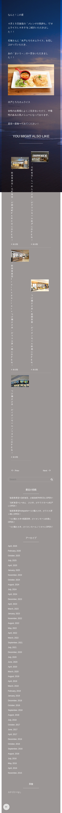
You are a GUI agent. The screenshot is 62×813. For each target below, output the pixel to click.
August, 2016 (13, 754)
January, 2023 (14, 614)
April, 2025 (12, 565)
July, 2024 (12, 589)
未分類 (15, 244)
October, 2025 (14, 556)
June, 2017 (12, 729)
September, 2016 (15, 749)
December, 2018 (15, 700)
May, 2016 (12, 763)
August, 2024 (13, 585)
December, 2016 (15, 739)
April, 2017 (12, 734)
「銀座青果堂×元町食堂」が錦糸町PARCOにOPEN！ (12, 205)
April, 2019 (12, 681)
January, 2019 (14, 696)
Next (47, 470)
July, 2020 (12, 657)
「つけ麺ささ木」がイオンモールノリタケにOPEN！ (12, 420)
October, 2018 (14, 705)
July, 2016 (12, 758)
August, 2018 (13, 715)
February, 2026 (14, 551)
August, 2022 (13, 623)
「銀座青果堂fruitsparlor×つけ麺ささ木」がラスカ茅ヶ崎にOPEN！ (12, 314)
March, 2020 (13, 671)
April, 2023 (12, 604)
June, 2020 (12, 662)
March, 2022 (13, 638)
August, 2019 (13, 676)
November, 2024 (15, 575)
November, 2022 (15, 618)
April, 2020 (12, 667)
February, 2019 (14, 691)
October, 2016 (14, 744)
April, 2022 (12, 633)
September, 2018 (15, 710)
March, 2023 (13, 609)
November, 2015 (15, 773)
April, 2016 (12, 768)
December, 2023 (15, 599)
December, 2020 (15, 652)
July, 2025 (12, 560)
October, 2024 (14, 580)
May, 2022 (12, 628)
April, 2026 (12, 546)
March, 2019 (13, 686)
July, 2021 (12, 647)
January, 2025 (14, 570)
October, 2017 (14, 725)
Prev (15, 470)
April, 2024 (12, 594)
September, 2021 (15, 642)
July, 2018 (12, 720)
